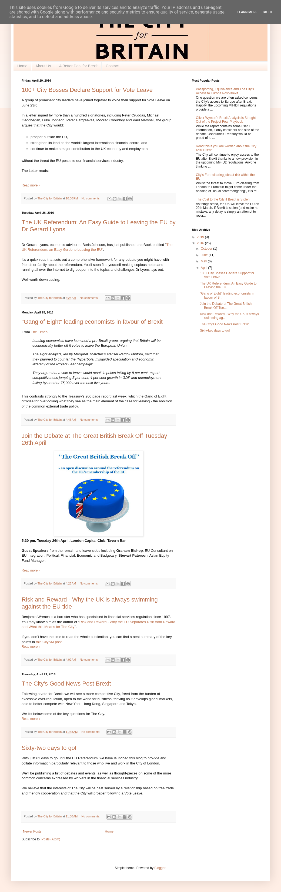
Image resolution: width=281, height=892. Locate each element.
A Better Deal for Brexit (78, 66)
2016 (201, 243)
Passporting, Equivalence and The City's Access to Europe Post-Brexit (225, 91)
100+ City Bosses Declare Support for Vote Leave (87, 89)
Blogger (159, 868)
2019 (201, 237)
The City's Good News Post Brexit (66, 683)
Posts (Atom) (50, 839)
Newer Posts (32, 831)
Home (22, 66)
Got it (268, 12)
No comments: (91, 198)
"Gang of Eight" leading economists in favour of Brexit (92, 321)
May (204, 261)
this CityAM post (49, 642)
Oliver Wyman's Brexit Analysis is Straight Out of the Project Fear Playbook (226, 119)
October (207, 248)
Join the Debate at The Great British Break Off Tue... (226, 305)
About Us (43, 66)
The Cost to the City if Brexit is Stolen (223, 199)
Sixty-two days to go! (49, 747)
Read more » (31, 185)
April (204, 268)
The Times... (41, 332)
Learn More (247, 12)
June (205, 255)
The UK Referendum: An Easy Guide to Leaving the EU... (228, 285)
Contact (112, 66)
